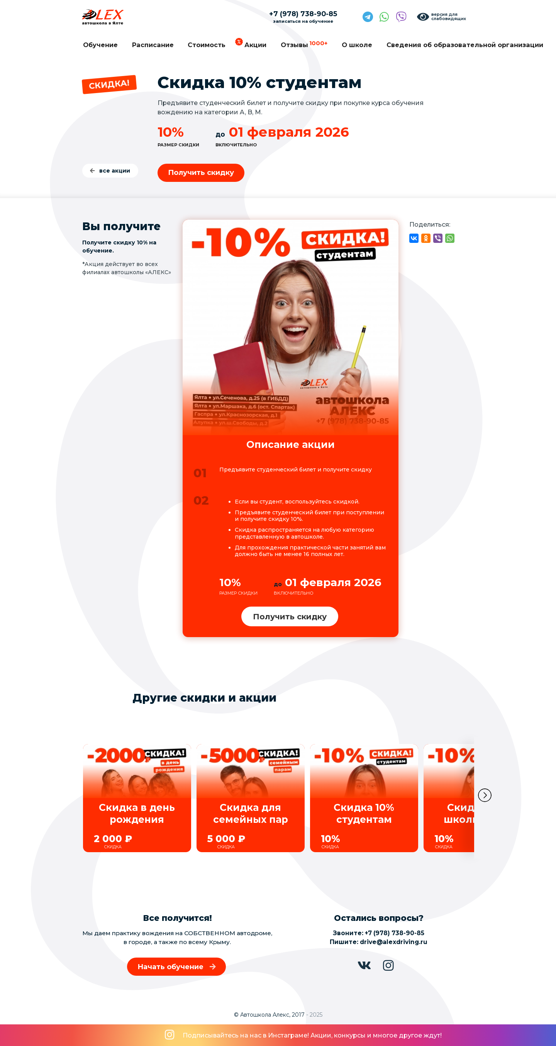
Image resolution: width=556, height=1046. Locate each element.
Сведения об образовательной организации (464, 45)
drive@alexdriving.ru (393, 942)
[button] (485, 798)
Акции (255, 45)
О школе (357, 45)
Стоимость (206, 45)
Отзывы (304, 44)
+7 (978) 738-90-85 (394, 933)
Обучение (100, 45)
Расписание (153, 45)
